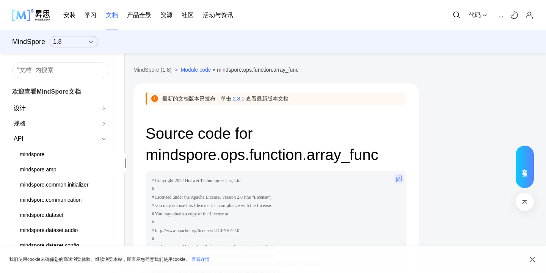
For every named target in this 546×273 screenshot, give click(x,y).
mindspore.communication (51, 200)
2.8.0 (239, 99)
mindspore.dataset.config (49, 245)
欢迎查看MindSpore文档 (46, 91)
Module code (195, 70)
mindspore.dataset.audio (49, 230)
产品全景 (139, 15)
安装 (69, 15)
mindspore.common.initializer (54, 185)
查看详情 (200, 259)
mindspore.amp (38, 169)
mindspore (32, 154)
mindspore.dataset (41, 215)
